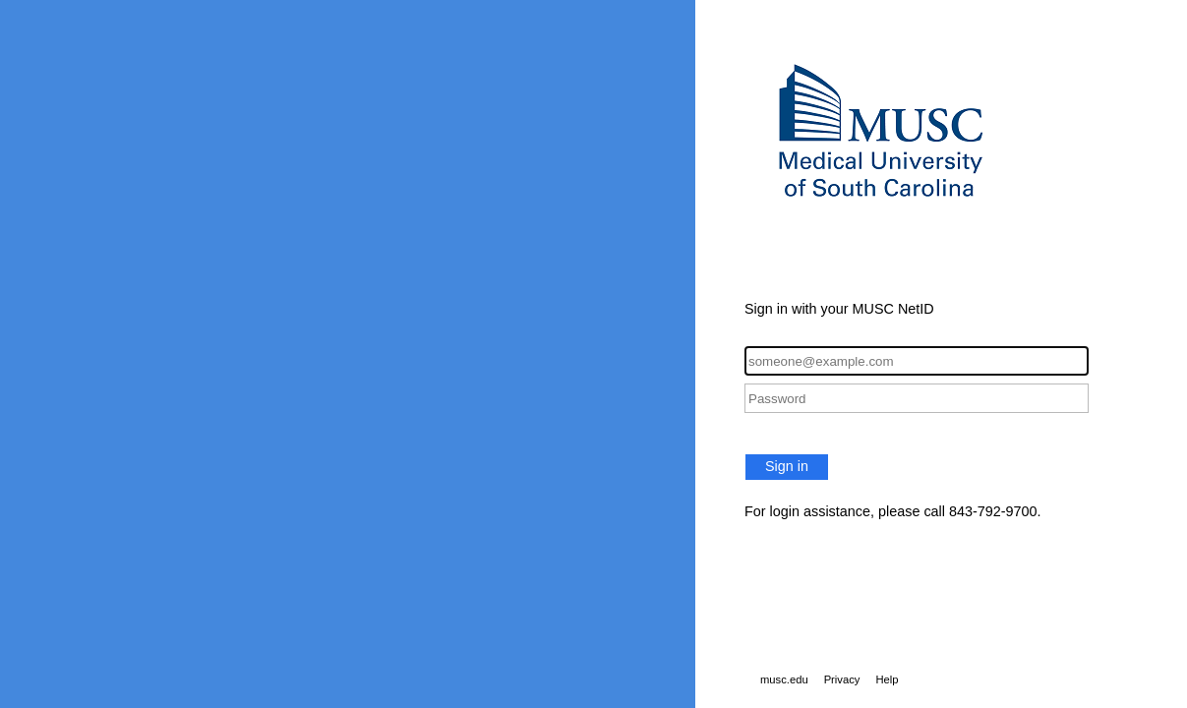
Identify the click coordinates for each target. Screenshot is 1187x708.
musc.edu (784, 679)
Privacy (842, 679)
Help (886, 679)
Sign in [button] (786, 466)
